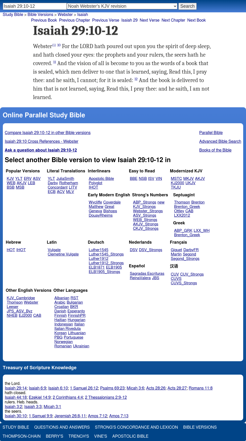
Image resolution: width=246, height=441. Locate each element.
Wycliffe (95, 202)
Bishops (110, 211)
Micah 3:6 (135, 388)
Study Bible (13, 15)
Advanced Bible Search (220, 141)
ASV (37, 179)
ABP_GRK (183, 231)
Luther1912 (98, 259)
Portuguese (73, 337)
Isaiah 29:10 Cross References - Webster (41, 141)
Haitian (60, 320)
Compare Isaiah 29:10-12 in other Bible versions (48, 133)
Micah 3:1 (52, 407)
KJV (10, 179)
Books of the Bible (215, 150)
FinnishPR (77, 315)
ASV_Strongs (144, 215)
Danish (60, 311)
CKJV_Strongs (146, 229)
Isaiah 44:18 (16, 397)
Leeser (12, 307)
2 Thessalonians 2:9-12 (106, 397)
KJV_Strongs (144, 207)
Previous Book (44, 20)
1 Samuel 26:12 (84, 388)
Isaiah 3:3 (33, 407)
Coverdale (112, 202)
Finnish (60, 315)
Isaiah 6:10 (58, 388)
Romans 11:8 (201, 388)
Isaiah (82, 15)
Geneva (95, 211)
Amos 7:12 (97, 416)
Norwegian (63, 342)
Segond (189, 254)
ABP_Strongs (144, 202)
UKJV (191, 183)
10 (59, 45)
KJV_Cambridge (21, 298)
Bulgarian (75, 302)
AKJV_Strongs (145, 224)
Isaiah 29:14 (16, 388)
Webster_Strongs (148, 211)
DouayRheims (101, 215)
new (161, 202)
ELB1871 (97, 267)
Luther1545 (98, 250)
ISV (151, 179)
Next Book (196, 20)
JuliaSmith (65, 179)
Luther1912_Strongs (106, 263)
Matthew (96, 207)
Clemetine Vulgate (63, 254)
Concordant (58, 187)
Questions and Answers (62, 427)
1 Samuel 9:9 (40, 416)
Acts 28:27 (177, 388)
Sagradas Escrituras (147, 274)
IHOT (93, 187)
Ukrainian (81, 346)
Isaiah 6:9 (37, 388)
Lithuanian (77, 333)
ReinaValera (140, 278)
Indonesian (63, 324)
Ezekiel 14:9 (40, 397)
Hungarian (76, 320)
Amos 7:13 (119, 416)
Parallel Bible (211, 133)
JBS (155, 278)
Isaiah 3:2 (13, 407)
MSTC (176, 179)
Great (109, 207)
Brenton (198, 202)
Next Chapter (173, 20)
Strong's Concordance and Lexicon (136, 427)
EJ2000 (25, 315)
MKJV (188, 179)
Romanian (63, 346)
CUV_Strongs (192, 274)
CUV (175, 274)
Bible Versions (40, 15)
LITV (73, 187)
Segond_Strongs (185, 259)
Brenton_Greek (187, 207)
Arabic (60, 302)
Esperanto (76, 311)
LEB (31, 183)
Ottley (179, 211)
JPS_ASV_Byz (19, 311)
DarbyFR (191, 250)
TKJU (176, 187)
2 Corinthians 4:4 (68, 397)
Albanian (61, 298)
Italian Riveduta (67, 329)
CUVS (176, 279)
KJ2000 (177, 183)
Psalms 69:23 (112, 388)
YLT (18, 179)
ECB (52, 192)
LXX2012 (182, 215)
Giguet (176, 250)
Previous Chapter (74, 20)
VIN (159, 179)
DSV (134, 250)
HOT (11, 250)
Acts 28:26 (156, 388)
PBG (58, 337)
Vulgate (54, 250)
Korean (60, 333)
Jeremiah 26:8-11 (70, 416)
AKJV (21, 183)
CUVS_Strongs (184, 283)
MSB (20, 187)
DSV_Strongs (150, 250)
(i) (54, 45)
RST (75, 298)
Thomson (182, 202)
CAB (189, 211)
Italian (79, 324)
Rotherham (68, 183)
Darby (53, 183)
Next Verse (150, 20)
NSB (143, 179)
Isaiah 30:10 (16, 416)
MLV (70, 192)
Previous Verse (105, 20)
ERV (28, 179)
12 (136, 79)
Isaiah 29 (129, 20)
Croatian (61, 307)
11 (54, 62)
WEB (11, 183)
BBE (134, 179)
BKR (74, 307)
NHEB (12, 315)
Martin (176, 254)
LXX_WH (201, 231)
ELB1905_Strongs (104, 272)
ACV (61, 192)
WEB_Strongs (145, 220)
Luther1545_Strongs (106, 254)
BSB (10, 187)
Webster (31, 302)
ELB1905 (114, 267)
